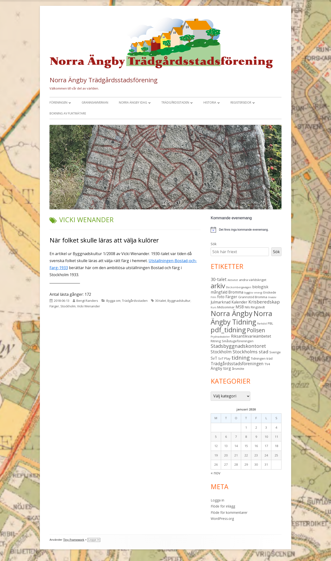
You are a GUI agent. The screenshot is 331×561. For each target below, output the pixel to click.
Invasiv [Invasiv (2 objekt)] (272, 297)
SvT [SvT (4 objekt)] (214, 358)
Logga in (217, 500)
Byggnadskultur (178, 300)
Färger (54, 306)
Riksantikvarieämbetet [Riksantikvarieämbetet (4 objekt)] (251, 336)
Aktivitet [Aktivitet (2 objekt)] (233, 280)
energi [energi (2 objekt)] (258, 292)
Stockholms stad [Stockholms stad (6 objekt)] (250, 352)
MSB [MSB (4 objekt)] (240, 307)
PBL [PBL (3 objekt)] (270, 323)
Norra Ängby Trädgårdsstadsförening (104, 80)
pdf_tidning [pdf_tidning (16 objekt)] (228, 329)
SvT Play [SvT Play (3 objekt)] (224, 358)
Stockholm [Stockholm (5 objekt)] (221, 352)
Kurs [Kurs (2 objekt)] (213, 307)
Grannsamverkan (95, 102)
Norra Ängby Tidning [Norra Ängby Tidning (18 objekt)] (241, 317)
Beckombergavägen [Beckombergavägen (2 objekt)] (238, 287)
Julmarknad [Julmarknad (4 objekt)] (220, 302)
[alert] (243, 230)
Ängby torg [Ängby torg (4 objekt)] (221, 368)
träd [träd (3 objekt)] (269, 358)
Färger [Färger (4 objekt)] (231, 296)
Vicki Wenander (88, 306)
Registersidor (240, 102)
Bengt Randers (87, 300)
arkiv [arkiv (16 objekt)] (218, 285)
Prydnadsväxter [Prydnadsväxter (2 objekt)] (220, 336)
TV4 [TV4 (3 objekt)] (267, 364)
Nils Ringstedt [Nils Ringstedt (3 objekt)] (255, 307)
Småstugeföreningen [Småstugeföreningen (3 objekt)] (237, 341)
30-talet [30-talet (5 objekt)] (219, 279)
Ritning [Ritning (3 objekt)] (216, 341)
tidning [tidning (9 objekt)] (240, 357)
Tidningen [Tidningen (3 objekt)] (258, 358)
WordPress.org (222, 518)
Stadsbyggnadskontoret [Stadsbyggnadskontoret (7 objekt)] (238, 346)
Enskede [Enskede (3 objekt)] (269, 292)
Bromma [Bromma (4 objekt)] (235, 292)
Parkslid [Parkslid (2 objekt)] (262, 323)
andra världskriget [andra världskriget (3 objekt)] (252, 280)
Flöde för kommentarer (229, 512)
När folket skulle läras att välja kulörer (104, 240)
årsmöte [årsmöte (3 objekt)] (238, 368)
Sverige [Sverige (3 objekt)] (275, 352)
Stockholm (68, 306)
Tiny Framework (73, 539)
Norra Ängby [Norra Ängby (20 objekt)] (231, 313)
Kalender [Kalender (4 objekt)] (239, 302)
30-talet (160, 300)
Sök (213, 244)
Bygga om (113, 300)
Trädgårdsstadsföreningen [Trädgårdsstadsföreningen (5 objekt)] (237, 363)
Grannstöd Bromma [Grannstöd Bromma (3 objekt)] (252, 297)
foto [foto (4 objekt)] (220, 296)
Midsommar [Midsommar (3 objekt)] (226, 307)
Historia (209, 102)
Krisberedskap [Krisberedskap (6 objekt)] (264, 302)
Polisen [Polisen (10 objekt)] (256, 330)
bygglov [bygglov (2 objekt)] (248, 292)
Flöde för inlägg (223, 506)
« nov (215, 473)
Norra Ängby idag (133, 102)
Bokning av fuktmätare (68, 113)
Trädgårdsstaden (175, 102)
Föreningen (58, 102)
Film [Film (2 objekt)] (213, 297)
